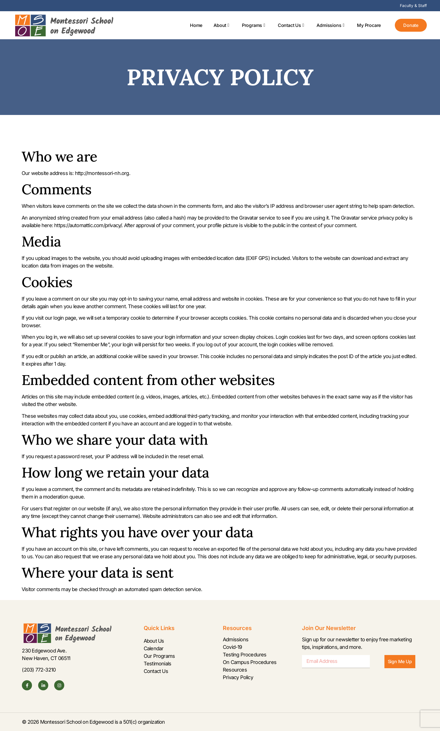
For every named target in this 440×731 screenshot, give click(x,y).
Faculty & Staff (413, 5)
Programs (253, 25)
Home (196, 25)
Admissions (330, 25)
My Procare (369, 25)
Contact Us (291, 25)
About (221, 25)
